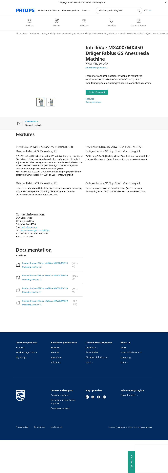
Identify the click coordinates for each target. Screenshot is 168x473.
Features (90, 99)
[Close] (165, 2)
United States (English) (95, 2)
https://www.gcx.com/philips (35, 263)
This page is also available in (71, 2)
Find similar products (96, 68)
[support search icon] (138, 10)
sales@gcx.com (29, 260)
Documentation (93, 102)
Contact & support (97, 92)
